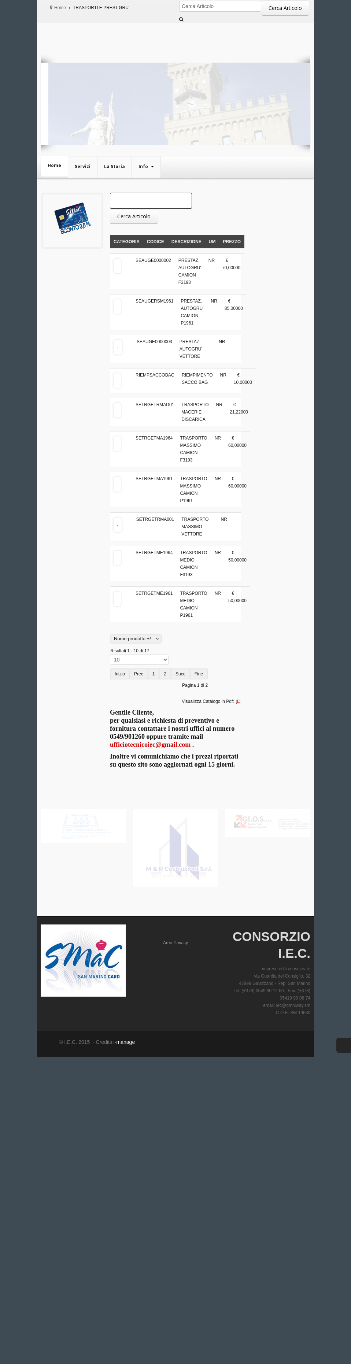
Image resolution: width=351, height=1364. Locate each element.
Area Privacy (175, 942)
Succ (180, 674)
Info (143, 166)
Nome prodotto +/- (133, 638)
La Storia (114, 166)
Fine (199, 674)
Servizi (82, 166)
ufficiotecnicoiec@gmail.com (150, 744)
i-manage (123, 1042)
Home (60, 7)
